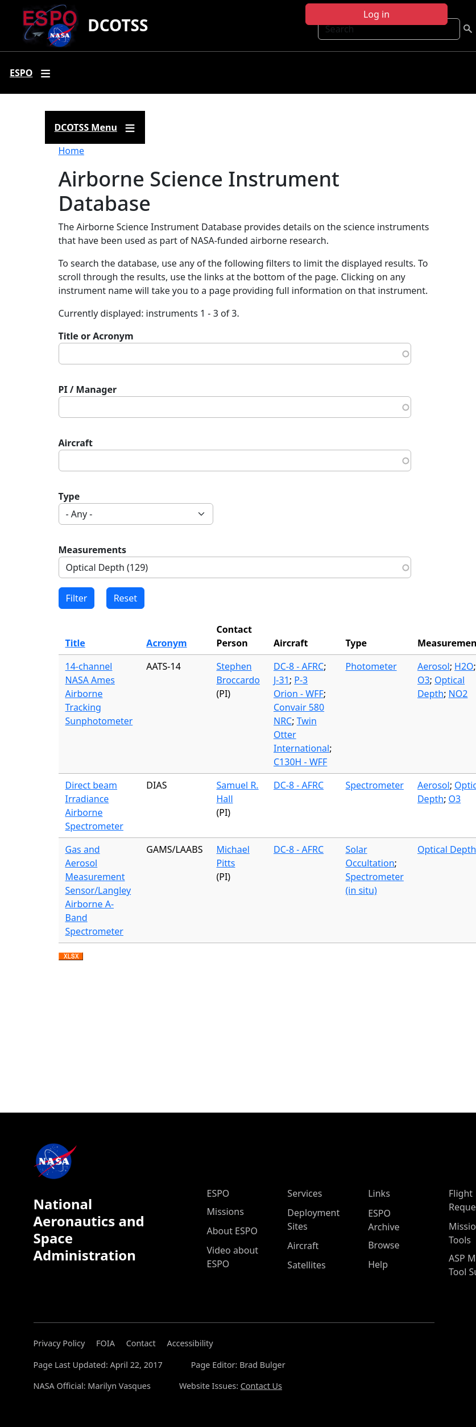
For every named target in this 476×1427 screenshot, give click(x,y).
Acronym (166, 643)
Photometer (370, 666)
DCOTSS (118, 25)
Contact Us (261, 1385)
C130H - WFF (300, 762)
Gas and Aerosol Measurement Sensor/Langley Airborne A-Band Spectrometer (98, 890)
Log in (376, 14)
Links (379, 1193)
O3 (423, 680)
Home (72, 150)
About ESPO (232, 1231)
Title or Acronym (96, 336)
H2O (464, 666)
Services (304, 1193)
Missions (225, 1211)
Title (75, 643)
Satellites (306, 1265)
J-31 (281, 680)
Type (69, 496)
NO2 (458, 693)
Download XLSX (71, 956)
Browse (383, 1245)
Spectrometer (374, 785)
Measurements (93, 550)
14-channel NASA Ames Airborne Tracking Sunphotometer (99, 693)
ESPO (218, 1193)
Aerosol (433, 666)
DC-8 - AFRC (299, 666)
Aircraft (76, 443)
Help (378, 1264)
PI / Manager (88, 389)
